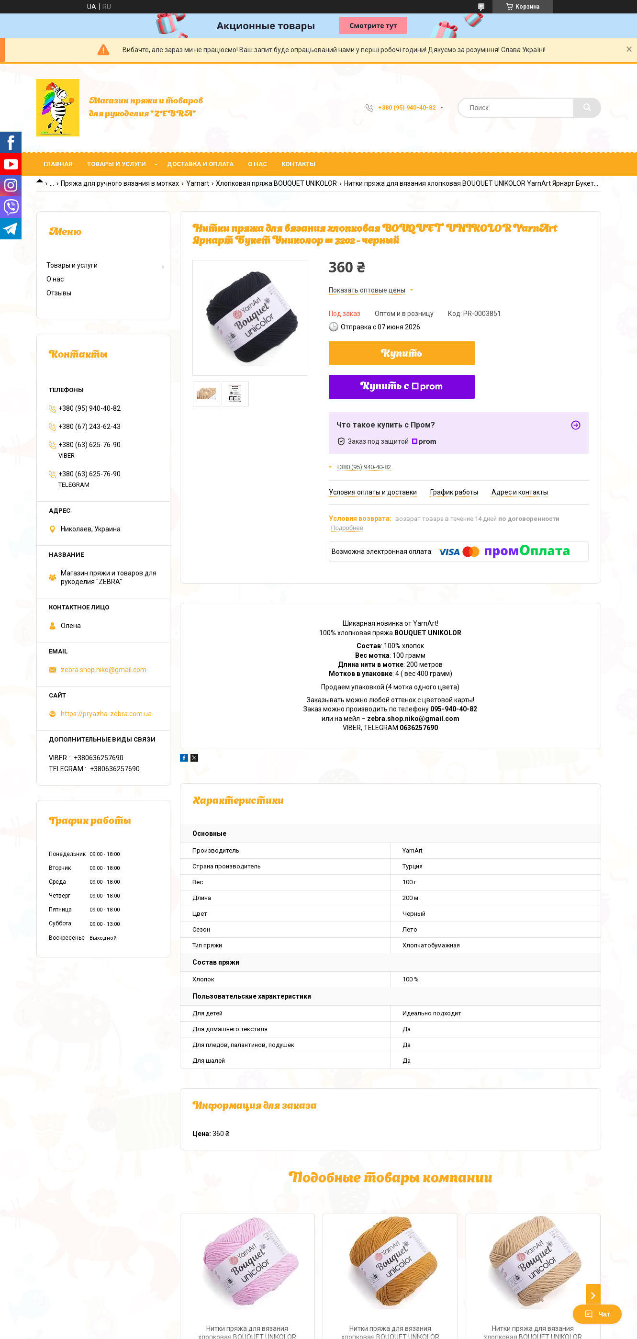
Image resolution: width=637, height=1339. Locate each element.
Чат (597, 1314)
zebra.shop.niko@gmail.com (103, 670)
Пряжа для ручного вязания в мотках (120, 183)
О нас (257, 164)
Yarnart (197, 183)
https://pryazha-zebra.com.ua (106, 714)
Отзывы (58, 293)
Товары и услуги (116, 164)
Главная (58, 164)
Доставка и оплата (200, 164)
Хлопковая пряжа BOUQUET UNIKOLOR (276, 183)
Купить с (401, 387)
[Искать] (587, 108)
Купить (402, 354)
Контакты (298, 164)
